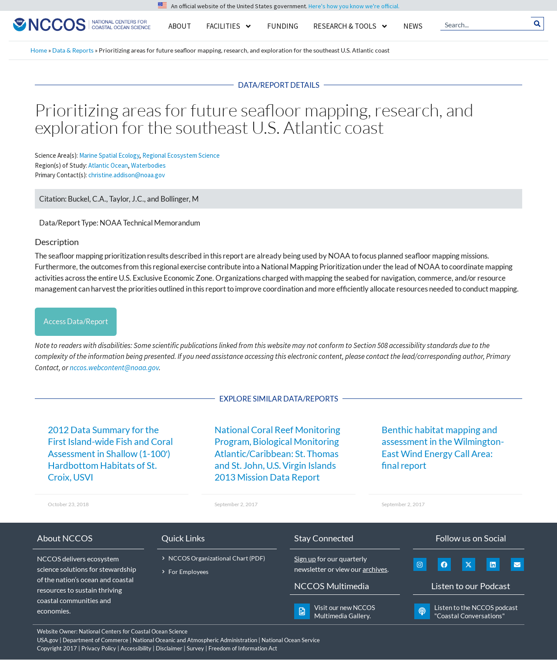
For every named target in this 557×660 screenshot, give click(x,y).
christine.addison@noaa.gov (126, 175)
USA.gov (47, 640)
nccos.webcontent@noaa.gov (114, 368)
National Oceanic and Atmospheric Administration (195, 640)
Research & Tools (350, 26)
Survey (195, 648)
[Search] (537, 23)
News (413, 26)
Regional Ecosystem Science (181, 155)
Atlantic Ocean (108, 165)
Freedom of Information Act (242, 648)
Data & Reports (73, 50)
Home (38, 50)
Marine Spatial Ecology (109, 155)
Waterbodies (148, 165)
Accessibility (136, 648)
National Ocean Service (291, 640)
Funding (282, 26)
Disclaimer (169, 648)
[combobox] (485, 23)
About (179, 26)
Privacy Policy (98, 648)
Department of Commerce (95, 640)
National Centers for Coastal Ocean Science (133, 631)
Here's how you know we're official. (354, 6)
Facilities (229, 26)
